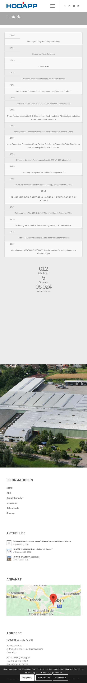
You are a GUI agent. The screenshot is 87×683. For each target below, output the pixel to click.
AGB (8, 493)
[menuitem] (51, 6)
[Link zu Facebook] (65, 6)
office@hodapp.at (22, 657)
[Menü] (51, 6)
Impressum (12, 503)
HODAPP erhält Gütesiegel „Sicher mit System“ (33, 549)
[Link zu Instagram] (69, 6)
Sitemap (10, 513)
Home (9, 488)
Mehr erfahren (44, 678)
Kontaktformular (14, 498)
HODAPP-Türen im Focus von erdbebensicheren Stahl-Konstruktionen (42, 541)
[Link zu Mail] (78, 6)
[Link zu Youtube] (74, 6)
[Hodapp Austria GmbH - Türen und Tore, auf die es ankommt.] (36, 6)
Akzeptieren (27, 678)
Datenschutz (12, 508)
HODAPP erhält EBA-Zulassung (26, 557)
